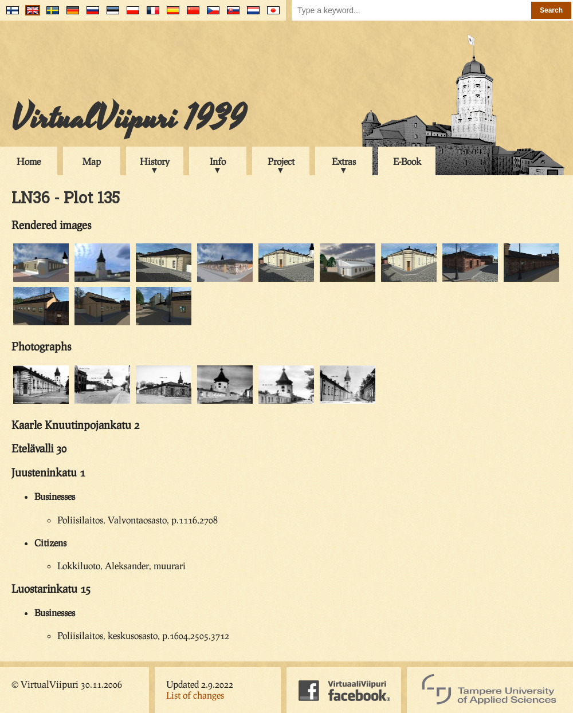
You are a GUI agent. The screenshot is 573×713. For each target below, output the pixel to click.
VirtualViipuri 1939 (128, 118)
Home (29, 161)
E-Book (407, 161)
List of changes (195, 695)
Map (92, 161)
